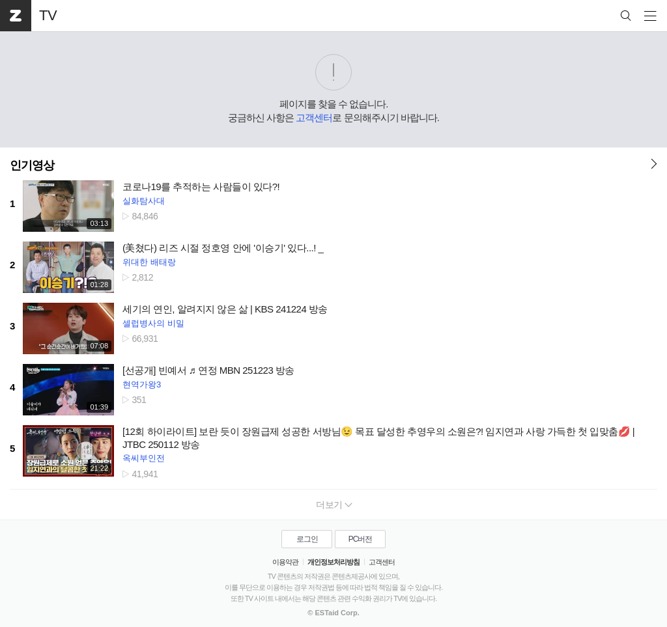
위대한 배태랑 (149, 262)
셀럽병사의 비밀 (153, 323)
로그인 (307, 539)
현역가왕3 (141, 384)
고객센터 (314, 117)
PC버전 (360, 539)
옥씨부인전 (143, 458)
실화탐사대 (143, 201)
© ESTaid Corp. (333, 613)
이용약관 (285, 562)
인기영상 (32, 165)
